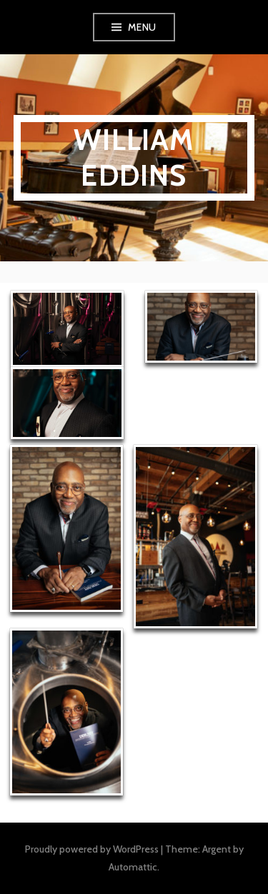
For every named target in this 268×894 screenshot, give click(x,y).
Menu (142, 27)
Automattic (133, 866)
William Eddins (134, 157)
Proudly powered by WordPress (92, 849)
